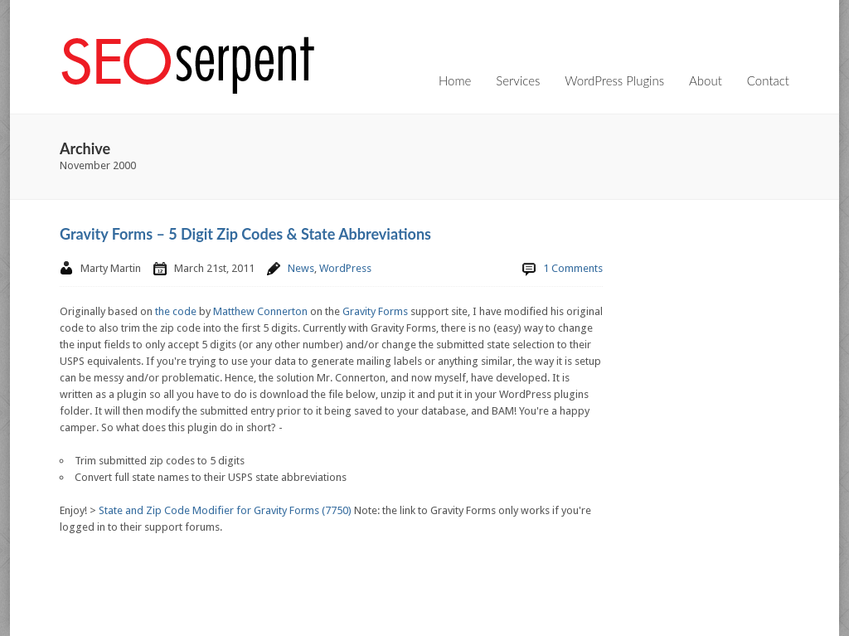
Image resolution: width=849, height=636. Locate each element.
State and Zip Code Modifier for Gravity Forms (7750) (225, 510)
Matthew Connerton (260, 311)
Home (455, 80)
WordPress (345, 268)
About (705, 80)
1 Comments (573, 268)
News (301, 268)
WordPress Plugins (614, 80)
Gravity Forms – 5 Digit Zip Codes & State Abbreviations (245, 234)
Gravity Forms (375, 311)
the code (175, 311)
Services (518, 80)
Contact (768, 80)
